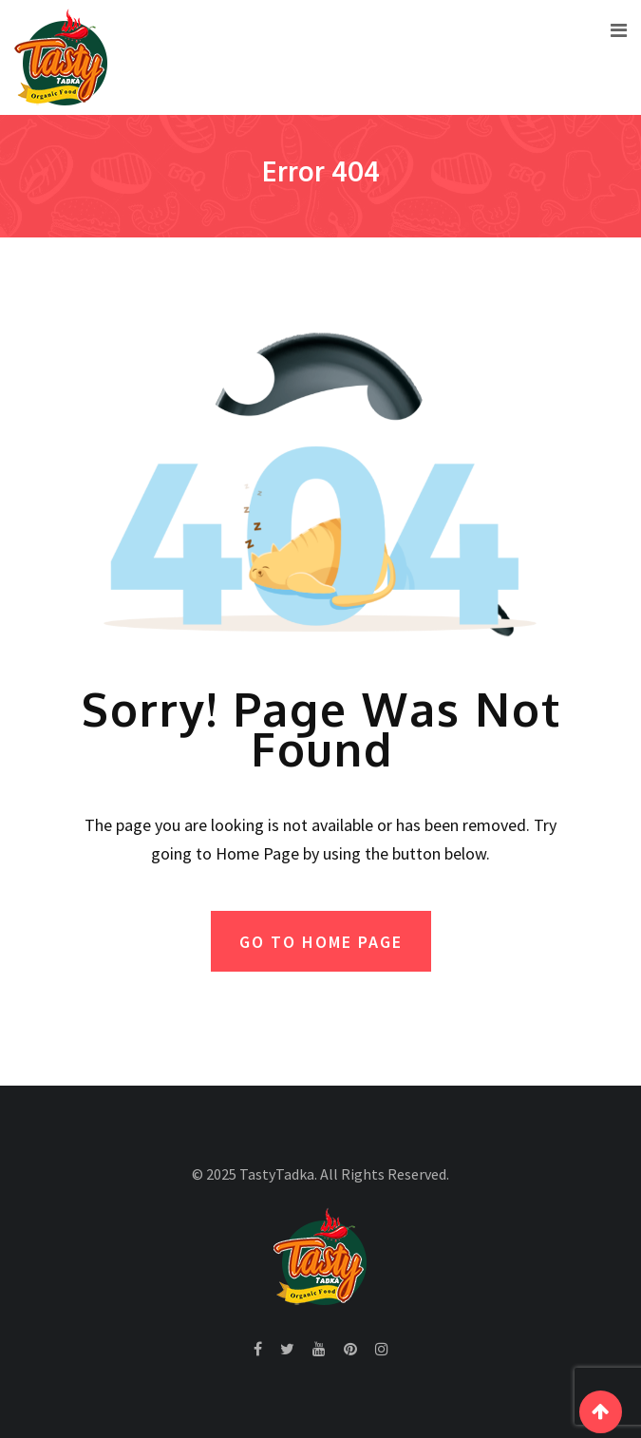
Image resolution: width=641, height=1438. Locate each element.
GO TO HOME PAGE (321, 942)
